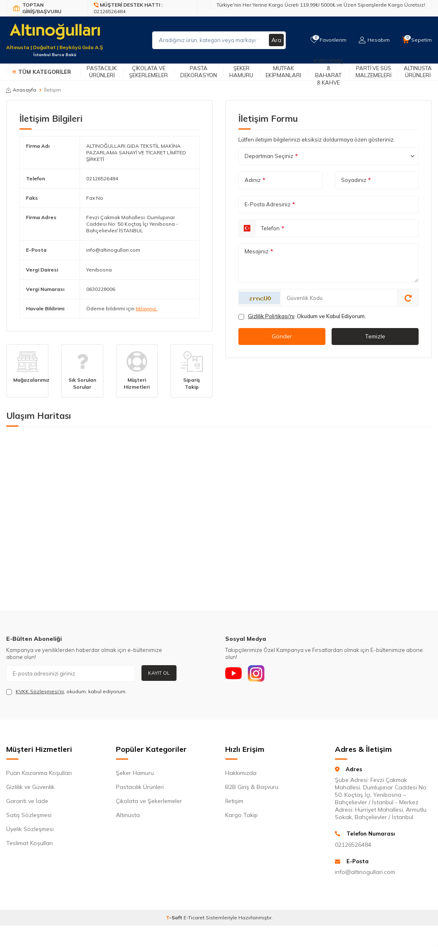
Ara (276, 40)
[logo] (55, 35)
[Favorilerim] (328, 40)
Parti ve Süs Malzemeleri (373, 71)
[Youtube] (233, 673)
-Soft (175, 917)
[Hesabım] (374, 40)
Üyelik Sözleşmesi (30, 829)
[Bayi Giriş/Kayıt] (47, 8)
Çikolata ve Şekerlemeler (148, 71)
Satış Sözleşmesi (29, 815)
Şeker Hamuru (241, 71)
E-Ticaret (194, 917)
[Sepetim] (417, 40)
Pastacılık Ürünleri (102, 71)
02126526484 (102, 178)
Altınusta (128, 815)
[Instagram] (256, 673)
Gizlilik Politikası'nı (271, 316)
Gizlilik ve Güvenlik (30, 787)
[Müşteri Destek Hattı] (142, 8)
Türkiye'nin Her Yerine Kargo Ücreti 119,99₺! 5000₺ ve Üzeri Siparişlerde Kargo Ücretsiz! (321, 5)
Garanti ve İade (27, 801)
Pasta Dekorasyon (198, 71)
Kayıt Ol (159, 673)
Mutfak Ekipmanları (283, 71)
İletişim (234, 801)
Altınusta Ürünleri (418, 71)
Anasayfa (21, 90)
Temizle (375, 336)
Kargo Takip (241, 815)
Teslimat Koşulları (29, 843)
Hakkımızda (241, 773)
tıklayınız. (147, 308)
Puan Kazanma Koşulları (39, 773)
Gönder (282, 336)
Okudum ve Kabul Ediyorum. (302, 316)
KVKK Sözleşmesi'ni (40, 691)
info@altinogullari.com (113, 250)
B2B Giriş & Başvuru (251, 787)
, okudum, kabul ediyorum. (66, 691)
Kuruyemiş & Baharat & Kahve (328, 72)
